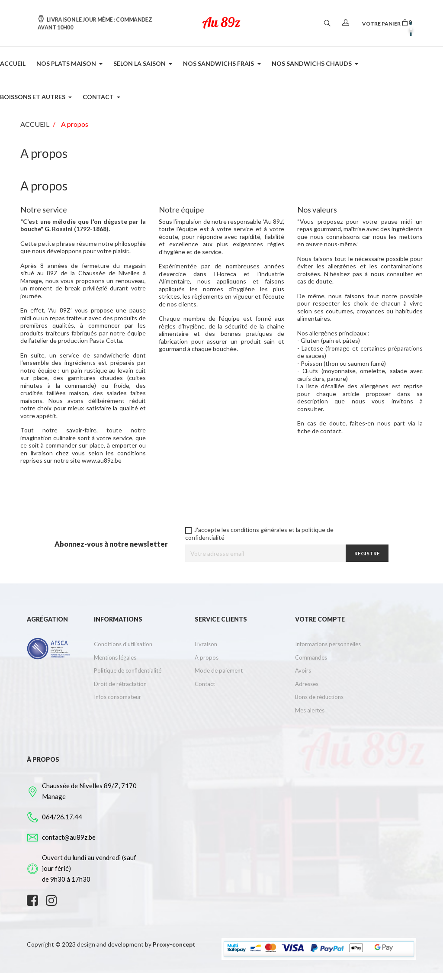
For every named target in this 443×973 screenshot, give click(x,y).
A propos (206, 657)
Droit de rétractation (120, 683)
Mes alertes (309, 710)
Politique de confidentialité (127, 670)
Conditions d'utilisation (123, 644)
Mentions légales (115, 657)
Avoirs (303, 670)
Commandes (311, 657)
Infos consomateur (117, 696)
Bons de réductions (319, 696)
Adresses (306, 683)
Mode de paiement (219, 670)
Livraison (206, 644)
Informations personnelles (328, 644)
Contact (205, 683)
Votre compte (320, 619)
